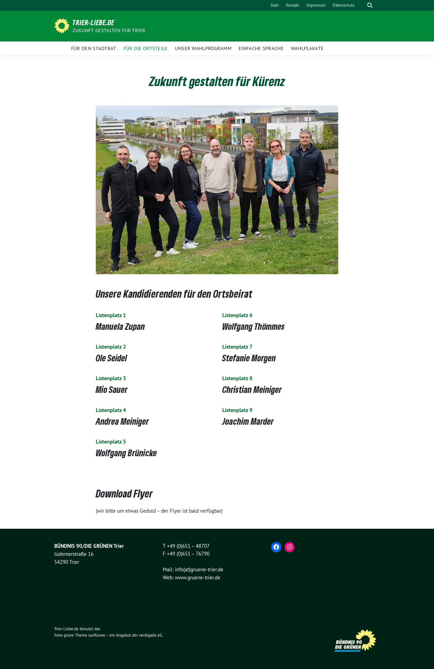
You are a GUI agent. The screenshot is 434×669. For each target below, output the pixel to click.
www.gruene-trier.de (197, 577)
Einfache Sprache (261, 48)
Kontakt (292, 5)
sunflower (97, 635)
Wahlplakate (307, 48)
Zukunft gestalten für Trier (109, 30)
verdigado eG (150, 635)
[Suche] (362, 5)
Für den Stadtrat (93, 48)
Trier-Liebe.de (93, 22)
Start (274, 5)
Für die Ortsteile (145, 48)
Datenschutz (344, 5)
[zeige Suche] (370, 5)
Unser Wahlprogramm (203, 48)
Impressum (316, 5)
